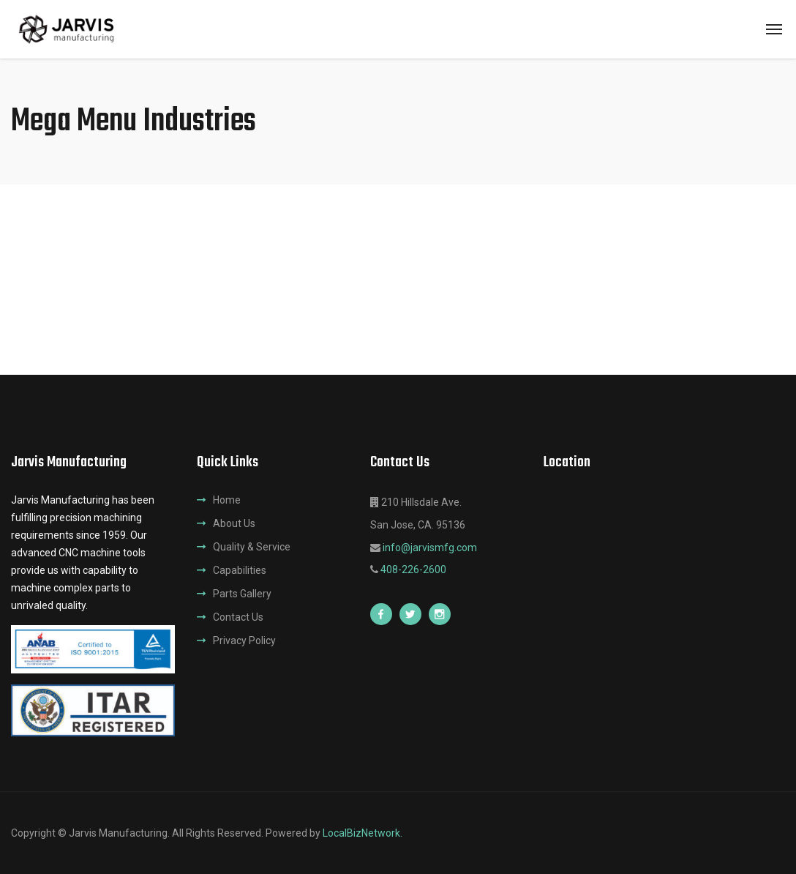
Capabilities (239, 570)
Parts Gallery (242, 594)
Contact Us (238, 617)
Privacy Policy (244, 640)
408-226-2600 (413, 569)
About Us (234, 523)
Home (227, 500)
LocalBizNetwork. (362, 833)
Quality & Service (251, 547)
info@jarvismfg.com (430, 547)
